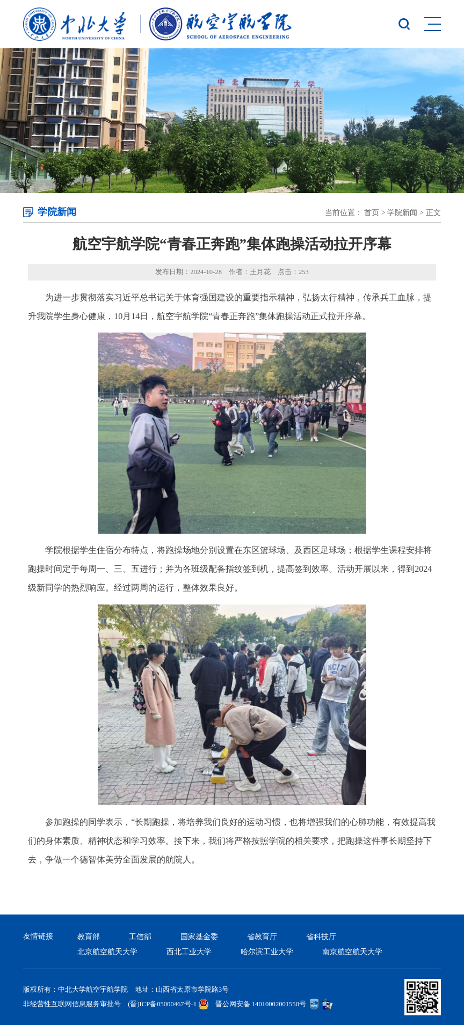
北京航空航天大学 (107, 951)
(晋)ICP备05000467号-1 (162, 1004)
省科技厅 (321, 936)
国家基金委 (199, 936)
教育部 (88, 936)
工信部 (140, 936)
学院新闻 (402, 212)
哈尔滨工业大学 (267, 951)
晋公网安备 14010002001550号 (260, 1004)
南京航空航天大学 (352, 951)
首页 (371, 212)
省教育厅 (262, 936)
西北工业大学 (189, 951)
